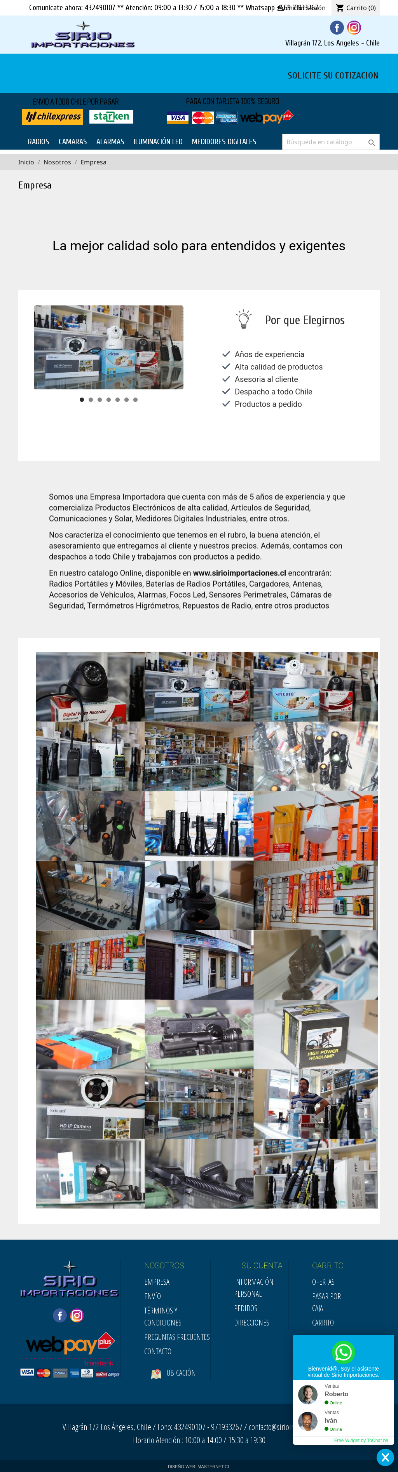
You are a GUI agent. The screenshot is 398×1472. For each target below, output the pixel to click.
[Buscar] (331, 142)
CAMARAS (73, 141)
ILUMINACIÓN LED (158, 141)
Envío (152, 1296)
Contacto (157, 1351)
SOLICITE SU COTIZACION (333, 74)
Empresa (156, 1282)
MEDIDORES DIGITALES (224, 141)
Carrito (323, 1322)
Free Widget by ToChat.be (361, 1440)
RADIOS (38, 141)
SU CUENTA (262, 1265)
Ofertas (323, 1282)
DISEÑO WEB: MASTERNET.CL (199, 1466)
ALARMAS (110, 141)
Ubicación (173, 1381)
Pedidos (245, 1308)
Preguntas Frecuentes (177, 1337)
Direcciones (251, 1322)
